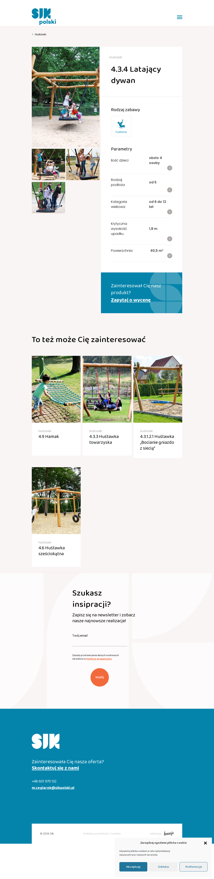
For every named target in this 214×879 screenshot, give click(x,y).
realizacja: (162, 833)
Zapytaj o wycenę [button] (131, 300)
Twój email (80, 636)
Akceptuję (133, 866)
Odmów (163, 866)
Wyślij (100, 677)
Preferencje (193, 866)
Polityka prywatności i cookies (102, 833)
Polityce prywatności (99, 659)
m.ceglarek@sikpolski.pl (53, 788)
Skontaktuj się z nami (55, 768)
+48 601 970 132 (44, 781)
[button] (205, 843)
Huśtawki (39, 34)
